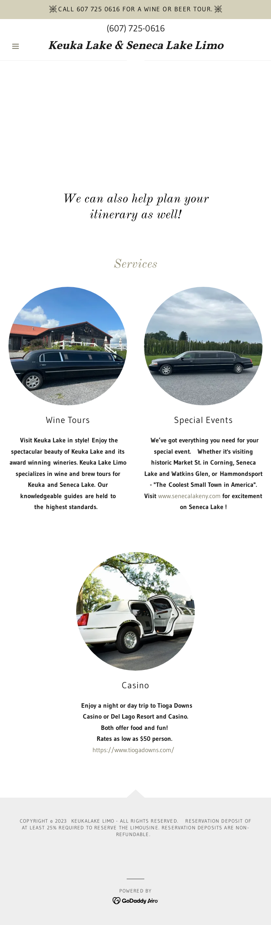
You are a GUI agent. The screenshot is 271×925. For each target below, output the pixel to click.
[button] (27, 46)
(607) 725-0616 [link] (136, 28)
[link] (135, 47)
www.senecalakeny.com (189, 496)
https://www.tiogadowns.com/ (133, 750)
